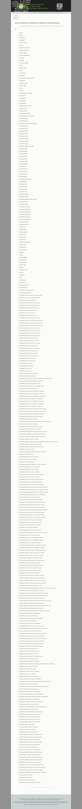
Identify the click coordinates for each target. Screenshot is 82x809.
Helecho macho (23, 83)
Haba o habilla (23, 68)
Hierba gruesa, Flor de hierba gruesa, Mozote (30, 681)
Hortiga (21, 653)
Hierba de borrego (24, 638)
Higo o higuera (23, 249)
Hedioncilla (22, 80)
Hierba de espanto (24, 628)
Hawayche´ (22, 75)
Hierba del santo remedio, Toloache (28, 696)
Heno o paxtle (23, 85)
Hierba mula (22, 398)
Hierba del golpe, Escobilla (26, 431)
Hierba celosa (23, 353)
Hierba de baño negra (25, 767)
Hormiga (22, 57)
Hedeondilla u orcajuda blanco (27, 78)
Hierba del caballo (24, 507)
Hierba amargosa (24, 530)
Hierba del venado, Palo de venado (28, 378)
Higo (21, 620)
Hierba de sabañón (24, 759)
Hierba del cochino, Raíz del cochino (28, 421)
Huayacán (22, 585)
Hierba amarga (23, 603)
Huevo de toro (23, 749)
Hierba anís (22, 300)
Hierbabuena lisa (24, 514)
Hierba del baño (23, 699)
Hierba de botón (23, 666)
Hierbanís (22, 461)
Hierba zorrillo (23, 401)
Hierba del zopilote (24, 547)
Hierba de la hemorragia (25, 694)
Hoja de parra (23, 570)
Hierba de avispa (24, 769)
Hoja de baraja (23, 259)
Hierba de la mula (24, 222)
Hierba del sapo (23, 184)
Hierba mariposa (23, 232)
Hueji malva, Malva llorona (26, 610)
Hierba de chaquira (24, 552)
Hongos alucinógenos (25, 55)
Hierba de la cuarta (24, 714)
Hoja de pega (23, 264)
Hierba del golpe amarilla (25, 492)
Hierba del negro (24, 161)
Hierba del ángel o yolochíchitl (27, 116)
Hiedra (21, 90)
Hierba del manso (24, 295)
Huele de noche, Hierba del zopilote (28, 686)
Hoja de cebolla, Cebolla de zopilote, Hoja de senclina (32, 663)
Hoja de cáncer (23, 262)
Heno (21, 88)
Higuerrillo (22, 651)
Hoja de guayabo (24, 737)
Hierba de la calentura (25, 764)
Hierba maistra (23, 557)
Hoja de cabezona (24, 742)
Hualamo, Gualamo (24, 469)
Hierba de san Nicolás (25, 550)
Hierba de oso (23, 166)
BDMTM (31, 12)
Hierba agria (23, 636)
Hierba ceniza (23, 108)
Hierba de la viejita (24, 302)
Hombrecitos (23, 280)
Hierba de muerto (24, 732)
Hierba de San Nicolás (25, 113)
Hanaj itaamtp (23, 365)
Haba (21, 70)
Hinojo (21, 254)
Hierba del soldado (24, 456)
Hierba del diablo (24, 386)
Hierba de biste (23, 484)
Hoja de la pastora (24, 50)
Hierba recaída (23, 689)
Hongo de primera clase (25, 292)
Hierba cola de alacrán (25, 595)
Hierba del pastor (24, 396)
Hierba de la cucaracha (25, 701)
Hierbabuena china (24, 517)
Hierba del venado (24, 194)
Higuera (22, 454)
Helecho (22, 615)
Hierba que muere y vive (25, 593)
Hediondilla (22, 363)
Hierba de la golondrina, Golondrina (28, 451)
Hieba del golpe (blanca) (25, 489)
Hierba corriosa (23, 110)
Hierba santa (23, 244)
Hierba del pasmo (24, 169)
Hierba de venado (24, 633)
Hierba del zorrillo (24, 201)
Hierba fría (22, 527)
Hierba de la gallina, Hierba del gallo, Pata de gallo (31, 441)
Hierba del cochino (24, 138)
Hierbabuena (23, 95)
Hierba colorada (23, 328)
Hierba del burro (23, 512)
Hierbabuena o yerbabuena (26, 93)
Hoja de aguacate (24, 734)
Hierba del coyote (24, 143)
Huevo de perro (23, 575)
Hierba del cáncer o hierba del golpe (28, 123)
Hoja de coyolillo (23, 578)
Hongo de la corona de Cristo (26, 290)
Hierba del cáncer (24, 118)
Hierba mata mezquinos (25, 679)
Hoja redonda (23, 350)
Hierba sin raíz (23, 459)
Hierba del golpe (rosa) (25, 487)
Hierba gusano (23, 403)
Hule (21, 277)
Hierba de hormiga (24, 519)
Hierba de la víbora (24, 224)
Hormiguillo (22, 626)
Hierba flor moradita (24, 560)
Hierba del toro (23, 191)
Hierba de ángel (23, 721)
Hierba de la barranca (25, 206)
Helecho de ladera (24, 580)
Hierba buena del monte (25, 105)
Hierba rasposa (23, 754)
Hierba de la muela (24, 691)
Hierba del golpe (23, 148)
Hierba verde (23, 608)
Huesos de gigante (24, 63)
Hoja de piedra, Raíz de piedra (27, 605)
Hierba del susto (23, 762)
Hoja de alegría (23, 257)
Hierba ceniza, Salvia (25, 466)
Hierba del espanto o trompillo (27, 146)
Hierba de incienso (24, 583)
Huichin (21, 272)
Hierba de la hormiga (25, 416)
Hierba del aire (23, 345)
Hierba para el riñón (24, 388)
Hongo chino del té (24, 285)
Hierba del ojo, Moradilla (25, 434)
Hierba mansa (23, 229)
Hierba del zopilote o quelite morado (28, 199)
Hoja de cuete (23, 739)
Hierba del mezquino (24, 757)
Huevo (21, 65)
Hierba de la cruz (24, 525)
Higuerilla (22, 252)
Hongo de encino (24, 287)
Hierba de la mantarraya (25, 373)
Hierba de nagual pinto (25, 772)
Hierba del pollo (23, 174)
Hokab (21, 267)
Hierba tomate (23, 247)
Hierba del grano (24, 716)
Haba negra (22, 73)
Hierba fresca (23, 477)
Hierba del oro (23, 429)
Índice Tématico (35, 12)
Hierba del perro (23, 171)
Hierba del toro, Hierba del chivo (27, 532)
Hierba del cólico (24, 684)
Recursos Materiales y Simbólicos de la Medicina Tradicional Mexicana (50, 12)
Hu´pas (21, 424)
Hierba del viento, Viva (25, 436)
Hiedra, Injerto (23, 709)
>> (32, 12)
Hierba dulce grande (24, 661)
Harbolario (22, 40)
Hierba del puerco (24, 656)
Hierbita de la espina (24, 671)
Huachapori (22, 315)
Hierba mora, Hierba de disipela (27, 706)
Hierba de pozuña (24, 494)
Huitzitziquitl (22, 542)
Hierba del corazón (24, 141)
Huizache (22, 275)
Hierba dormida (23, 391)
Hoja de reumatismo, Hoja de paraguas (29, 588)
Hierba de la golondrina (25, 209)
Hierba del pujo (23, 181)
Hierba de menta (24, 598)
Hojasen (22, 312)
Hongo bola (22, 282)
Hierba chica (23, 668)
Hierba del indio (23, 156)
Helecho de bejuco (24, 618)
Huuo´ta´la (22, 747)
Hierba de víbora (24, 555)
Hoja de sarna (23, 623)
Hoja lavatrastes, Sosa (25, 474)
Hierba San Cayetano (25, 242)
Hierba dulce (23, 227)
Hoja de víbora (23, 52)
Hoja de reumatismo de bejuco (27, 600)
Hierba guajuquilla (24, 752)
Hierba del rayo (23, 704)
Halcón (21, 35)
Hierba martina (23, 590)
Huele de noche (23, 270)
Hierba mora (23, 234)
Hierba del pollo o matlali (25, 179)
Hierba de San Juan (24, 446)
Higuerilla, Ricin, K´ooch (25, 782)
